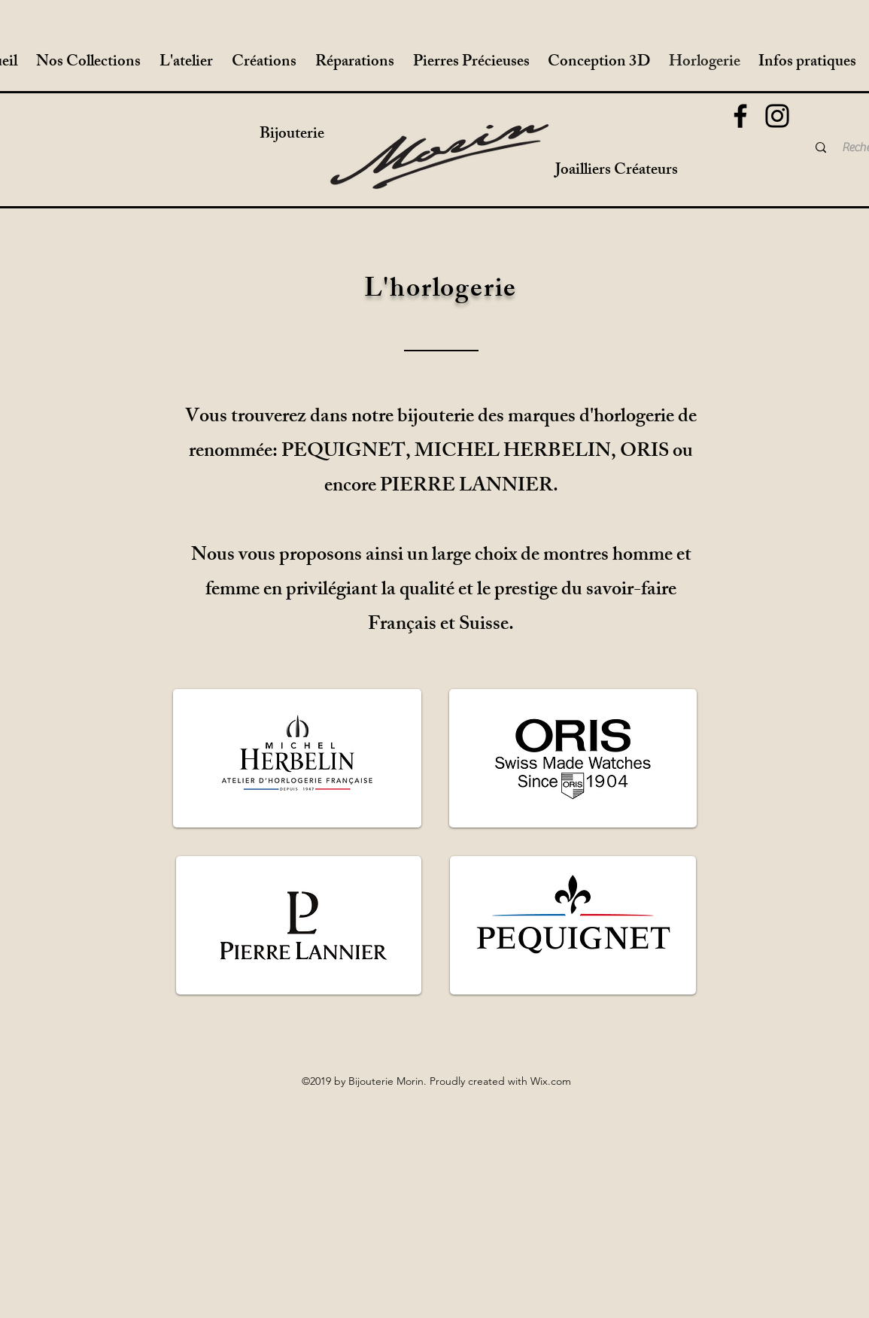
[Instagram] (777, 116)
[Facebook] (740, 116)
